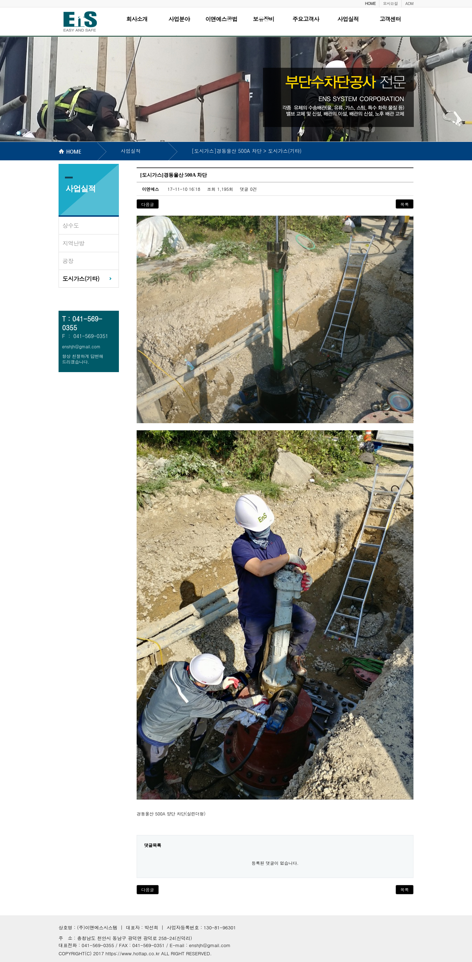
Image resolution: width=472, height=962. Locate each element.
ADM (409, 3)
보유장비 (263, 19)
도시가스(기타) (80, 279)
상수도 (70, 225)
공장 (67, 261)
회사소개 (137, 19)
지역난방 (73, 243)
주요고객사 (305, 19)
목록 (404, 204)
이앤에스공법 (221, 19)
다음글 (147, 204)
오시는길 (390, 3)
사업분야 (179, 19)
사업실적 (348, 19)
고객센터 (390, 19)
